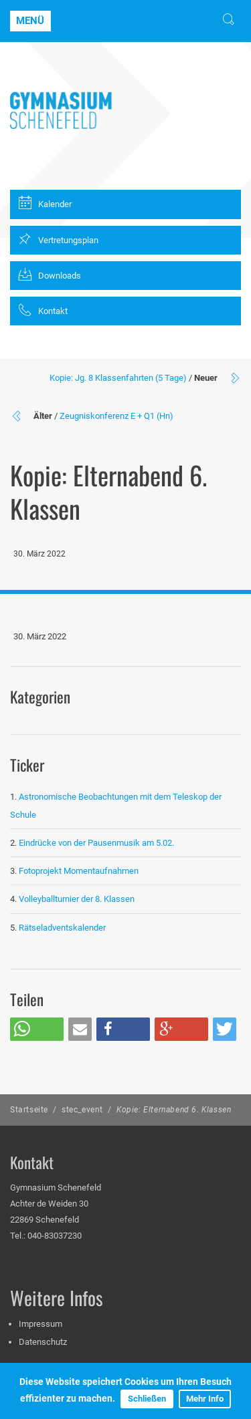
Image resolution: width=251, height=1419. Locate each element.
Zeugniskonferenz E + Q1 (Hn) (116, 416)
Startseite (29, 1109)
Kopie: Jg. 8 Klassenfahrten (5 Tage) (118, 378)
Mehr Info (205, 1399)
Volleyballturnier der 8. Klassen (77, 899)
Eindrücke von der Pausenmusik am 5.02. (96, 843)
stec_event (82, 1109)
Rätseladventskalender (62, 928)
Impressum (40, 1324)
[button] (37, 1029)
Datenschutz (43, 1342)
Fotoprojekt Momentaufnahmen (79, 871)
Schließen (147, 1399)
